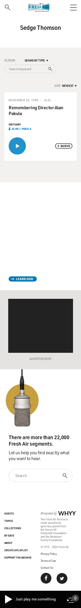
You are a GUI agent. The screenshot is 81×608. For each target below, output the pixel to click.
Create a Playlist (16, 550)
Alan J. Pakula (21, 128)
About (8, 543)
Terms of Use (48, 560)
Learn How (24, 279)
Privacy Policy (49, 554)
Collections (12, 528)
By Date (9, 535)
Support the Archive (18, 557)
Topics (8, 520)
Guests (9, 513)
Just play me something (30, 599)
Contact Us (47, 567)
